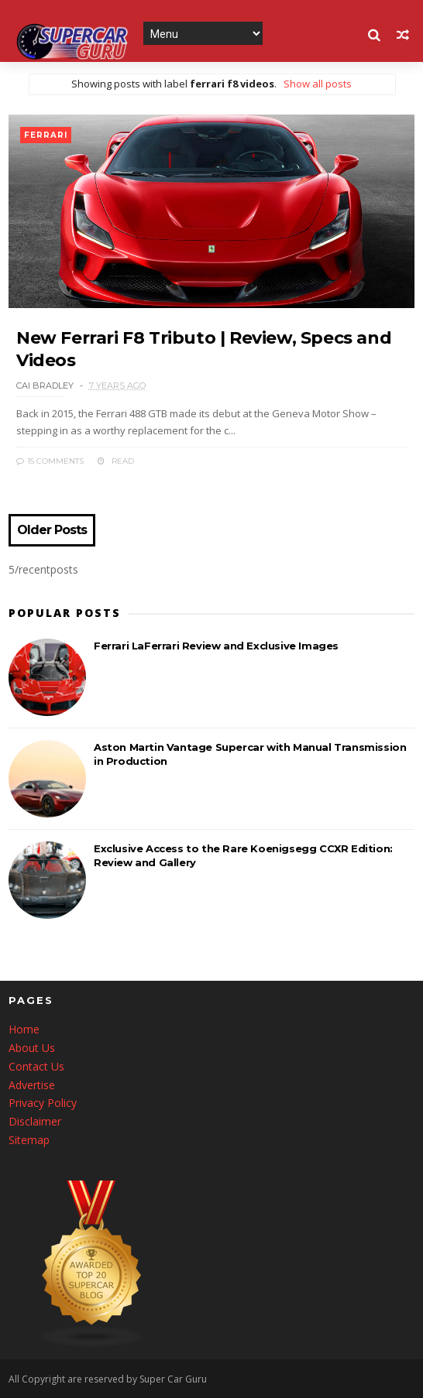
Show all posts (318, 84)
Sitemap (29, 1139)
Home (24, 1029)
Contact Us (36, 1066)
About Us (32, 1047)
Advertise (32, 1085)
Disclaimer (35, 1121)
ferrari (45, 135)
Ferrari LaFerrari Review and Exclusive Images (216, 645)
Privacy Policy (43, 1102)
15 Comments (50, 461)
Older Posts (52, 530)
